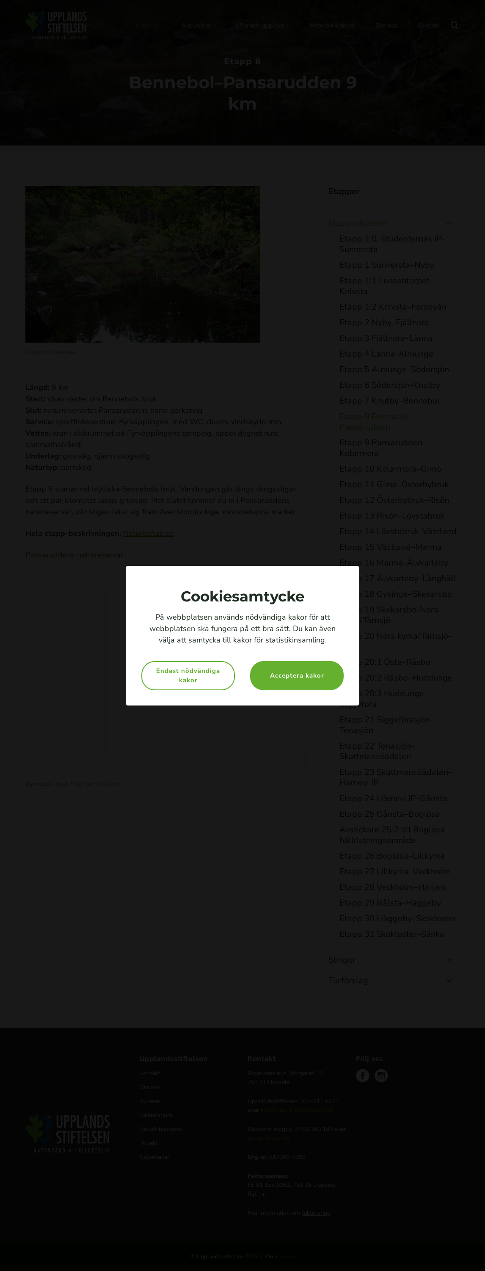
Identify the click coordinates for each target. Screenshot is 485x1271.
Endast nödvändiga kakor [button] (188, 676)
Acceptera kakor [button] (297, 675)
